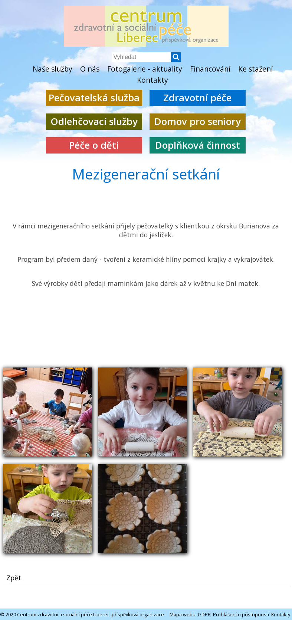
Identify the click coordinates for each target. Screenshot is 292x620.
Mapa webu (183, 614)
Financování (210, 69)
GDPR (204, 614)
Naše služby (52, 69)
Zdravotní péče (197, 97)
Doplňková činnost (197, 145)
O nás (89, 69)
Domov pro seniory (197, 121)
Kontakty (152, 80)
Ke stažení (255, 69)
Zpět (13, 577)
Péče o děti (94, 145)
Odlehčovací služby (94, 121)
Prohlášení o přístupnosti (241, 614)
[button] (176, 60)
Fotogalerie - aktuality (144, 69)
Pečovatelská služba (94, 97)
